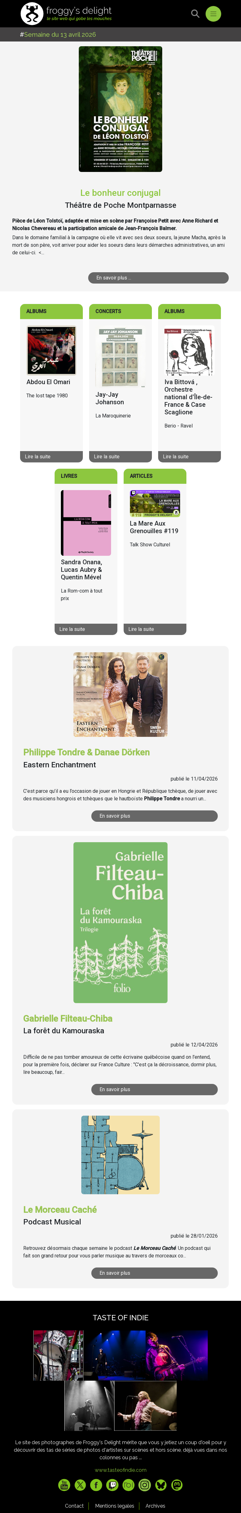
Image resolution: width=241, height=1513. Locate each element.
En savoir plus (114, 816)
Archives (155, 1506)
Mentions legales (114, 1506)
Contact (74, 1506)
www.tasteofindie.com (121, 1470)
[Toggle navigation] (213, 14)
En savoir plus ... (113, 278)
